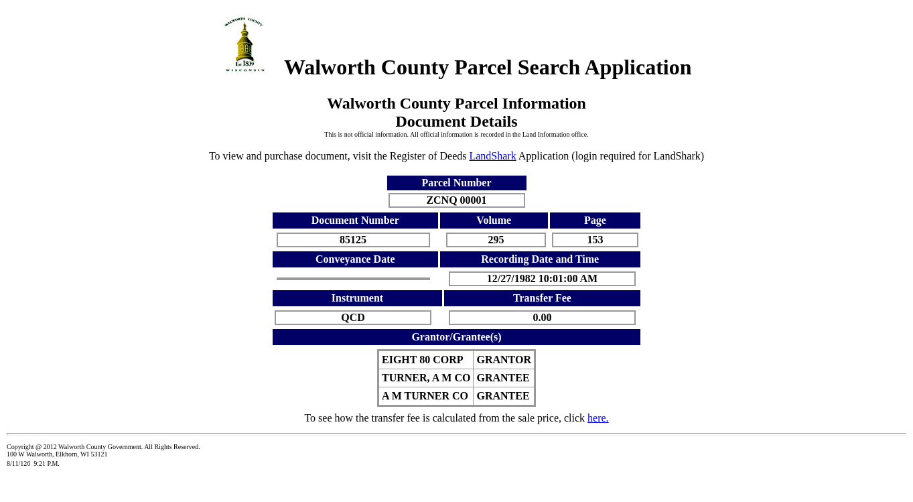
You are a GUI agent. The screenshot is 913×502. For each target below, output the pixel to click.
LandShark (492, 156)
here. (598, 418)
